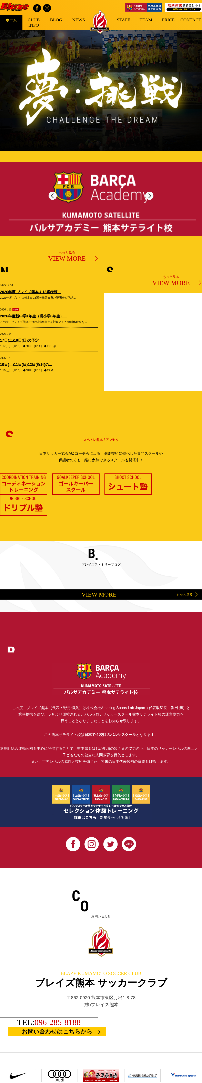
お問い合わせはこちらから (57, 1031)
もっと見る (67, 256)
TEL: (49, 1022)
